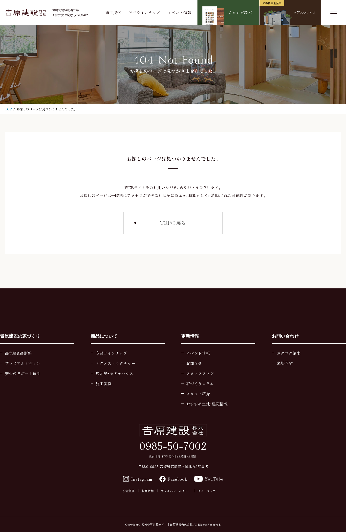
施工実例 (113, 12)
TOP (8, 109)
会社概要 (129, 490)
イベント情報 (179, 12)
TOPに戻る (173, 222)
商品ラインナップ (144, 12)
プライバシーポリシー (176, 490)
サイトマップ (207, 490)
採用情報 (148, 490)
